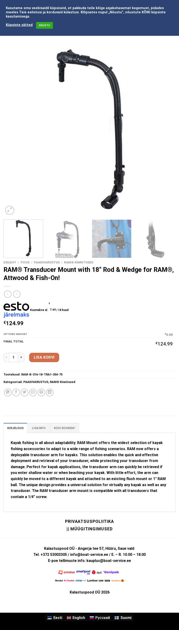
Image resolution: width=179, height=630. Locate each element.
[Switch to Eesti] (54, 618)
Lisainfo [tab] (39, 428)
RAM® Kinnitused (78, 262)
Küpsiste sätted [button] (19, 25)
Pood (25, 262)
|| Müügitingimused (89, 528)
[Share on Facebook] (16, 392)
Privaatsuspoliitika (89, 521)
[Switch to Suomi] (123, 618)
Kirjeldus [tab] (15, 428)
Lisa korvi (44, 357)
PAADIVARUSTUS (47, 262)
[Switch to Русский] (99, 618)
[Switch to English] (76, 618)
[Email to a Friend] (33, 392)
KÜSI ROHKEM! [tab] (64, 428)
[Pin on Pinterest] (41, 392)
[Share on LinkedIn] (50, 392)
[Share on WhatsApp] (8, 392)
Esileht (9, 262)
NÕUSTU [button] (44, 25)
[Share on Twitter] (24, 392)
